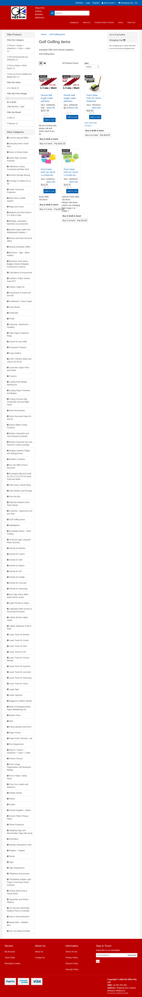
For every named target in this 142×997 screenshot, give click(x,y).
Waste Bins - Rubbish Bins (17, 923)
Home (120, 22)
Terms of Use (71, 952)
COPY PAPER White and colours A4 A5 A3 (19, 360)
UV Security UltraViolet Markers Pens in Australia (18, 909)
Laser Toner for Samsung (20, 678)
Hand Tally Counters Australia (17, 159)
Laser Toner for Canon (19, 640)
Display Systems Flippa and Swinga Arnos (18, 452)
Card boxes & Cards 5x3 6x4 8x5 (19, 294)
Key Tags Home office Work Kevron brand (18, 595)
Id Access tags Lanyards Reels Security (19, 541)
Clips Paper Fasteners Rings (18, 334)
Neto (126, 993)
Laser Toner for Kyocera (19, 666)
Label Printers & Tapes (19, 603)
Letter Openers (15, 695)
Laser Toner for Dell (18, 646)
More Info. (51, 108)
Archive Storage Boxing (19, 175)
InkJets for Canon (17, 554)
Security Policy (72, 969)
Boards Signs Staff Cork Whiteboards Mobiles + (18, 231)
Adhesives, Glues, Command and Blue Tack (18, 167)
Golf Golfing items (17, 519)
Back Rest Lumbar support (16, 199)
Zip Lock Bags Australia (19, 931)
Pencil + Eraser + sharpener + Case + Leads (18, 48)
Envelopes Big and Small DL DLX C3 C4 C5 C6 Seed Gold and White (19, 476)
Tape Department (16, 868)
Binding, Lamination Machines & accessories (17, 222)
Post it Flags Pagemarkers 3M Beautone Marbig (19, 767)
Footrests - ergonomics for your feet (19, 512)
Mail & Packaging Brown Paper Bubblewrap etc (19, 708)
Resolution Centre (12, 963)
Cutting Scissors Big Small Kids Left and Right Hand (18, 402)
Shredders (14, 839)
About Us (86, 22)
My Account (10, 952)
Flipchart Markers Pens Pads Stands (18, 503)
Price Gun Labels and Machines (17, 785)
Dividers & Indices (17, 459)
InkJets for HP (15, 571)
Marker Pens (14, 715)
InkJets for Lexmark (18, 583)
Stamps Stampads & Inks (20, 845)
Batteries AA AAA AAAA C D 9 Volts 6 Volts (19, 213)
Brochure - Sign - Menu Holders (18, 254)
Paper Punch (15, 732)
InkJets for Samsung (18, 589)
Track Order (10, 957)
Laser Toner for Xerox (18, 683)
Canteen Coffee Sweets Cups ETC (18, 279)
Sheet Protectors (16, 824)
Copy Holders (15, 353)
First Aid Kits (14, 496)
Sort (85, 63)
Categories (74, 22)
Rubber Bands (15, 793)
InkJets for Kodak (17, 577)
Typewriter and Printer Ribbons (18, 900)
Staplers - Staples (17, 850)
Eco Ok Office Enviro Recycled (17, 466)
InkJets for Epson (17, 565)
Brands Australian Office (20, 247)
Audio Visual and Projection (15, 190)
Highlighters (14, 525)
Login (87, 3)
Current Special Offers (19, 138)
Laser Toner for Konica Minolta (18, 659)
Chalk (11, 318)
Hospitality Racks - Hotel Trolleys (19, 532)
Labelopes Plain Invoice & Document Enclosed (19, 610)
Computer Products (17, 347)
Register (96, 3)
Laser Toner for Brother (19, 634)
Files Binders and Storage (20, 491)
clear (22, 107)
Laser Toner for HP (17, 652)
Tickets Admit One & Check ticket (17, 892)
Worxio (13, 123)
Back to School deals (18, 152)
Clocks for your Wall (18, 341)
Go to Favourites (117, 34)
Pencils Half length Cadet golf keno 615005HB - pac (70, 101)
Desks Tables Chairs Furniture (17, 426)
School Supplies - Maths (20, 810)
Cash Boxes (14, 307)
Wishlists (79, 3)
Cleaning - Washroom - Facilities (18, 325)
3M (12, 118)
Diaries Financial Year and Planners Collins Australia (19, 443)
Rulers (12, 799)
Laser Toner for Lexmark (20, 672)
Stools (12, 856)
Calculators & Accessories (20, 272)
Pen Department (16, 744)
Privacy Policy (72, 957)
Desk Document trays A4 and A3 (19, 417)
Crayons (13, 376)
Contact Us (40, 957)
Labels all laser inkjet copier (17, 618)
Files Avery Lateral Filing (20, 485)
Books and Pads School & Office (19, 239)
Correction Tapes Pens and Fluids (18, 368)
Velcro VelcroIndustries (19, 916)
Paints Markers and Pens (20, 727)
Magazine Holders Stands (20, 701)
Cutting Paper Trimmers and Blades (18, 391)
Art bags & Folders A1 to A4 (19, 182)
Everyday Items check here (18, 144)
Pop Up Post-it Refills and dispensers (19, 75)
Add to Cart (50, 120)
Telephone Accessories (19, 873)
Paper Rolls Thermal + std (20, 738)
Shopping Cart (117, 40)
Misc (11, 721)
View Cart (131, 22)
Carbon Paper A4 (16, 287)
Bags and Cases (16, 207)
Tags (11, 862)
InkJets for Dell (15, 560)
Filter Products (14, 34)
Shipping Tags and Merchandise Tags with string (19, 831)
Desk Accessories (17, 410)
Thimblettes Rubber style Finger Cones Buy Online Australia (19, 882)
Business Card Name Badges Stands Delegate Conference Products (18, 264)
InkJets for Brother (17, 548)
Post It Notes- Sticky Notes (17, 66)
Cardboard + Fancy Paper (20, 301)
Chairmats (13, 313)
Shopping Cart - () (127, 3)
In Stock (14, 88)
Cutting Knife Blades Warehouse (17, 383)
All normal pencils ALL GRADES (18, 58)
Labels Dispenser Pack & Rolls (19, 627)
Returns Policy (72, 963)
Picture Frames (16, 758)
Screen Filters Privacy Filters (18, 817)
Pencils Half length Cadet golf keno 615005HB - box (47, 101)
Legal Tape (14, 689)
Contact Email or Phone (104, 22)
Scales (12, 804)
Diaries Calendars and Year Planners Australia (18, 434)
